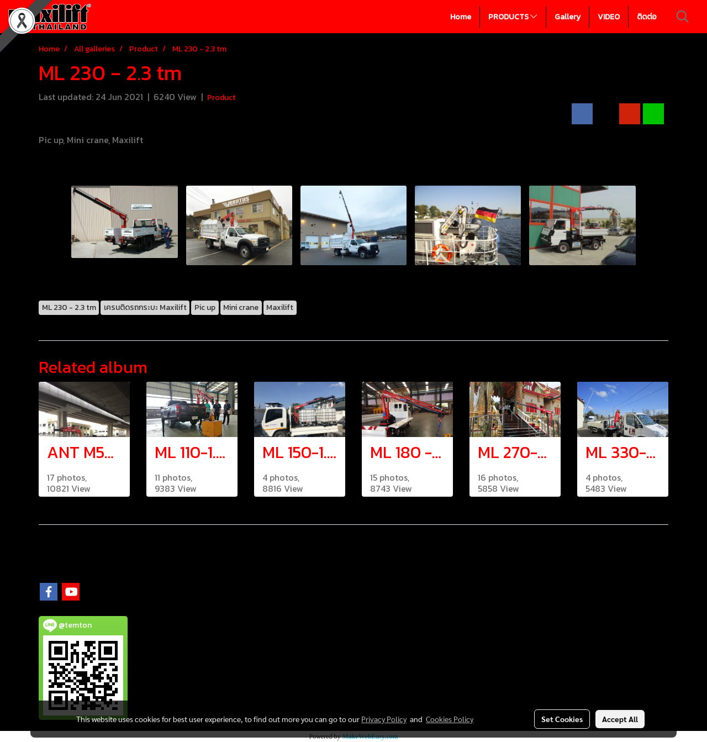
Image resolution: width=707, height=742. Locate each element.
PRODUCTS (512, 17)
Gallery (568, 17)
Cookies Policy (449, 719)
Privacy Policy (384, 719)
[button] (683, 16)
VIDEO (609, 17)
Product (221, 97)
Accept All (620, 719)
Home (460, 17)
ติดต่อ (647, 17)
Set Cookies (562, 719)
